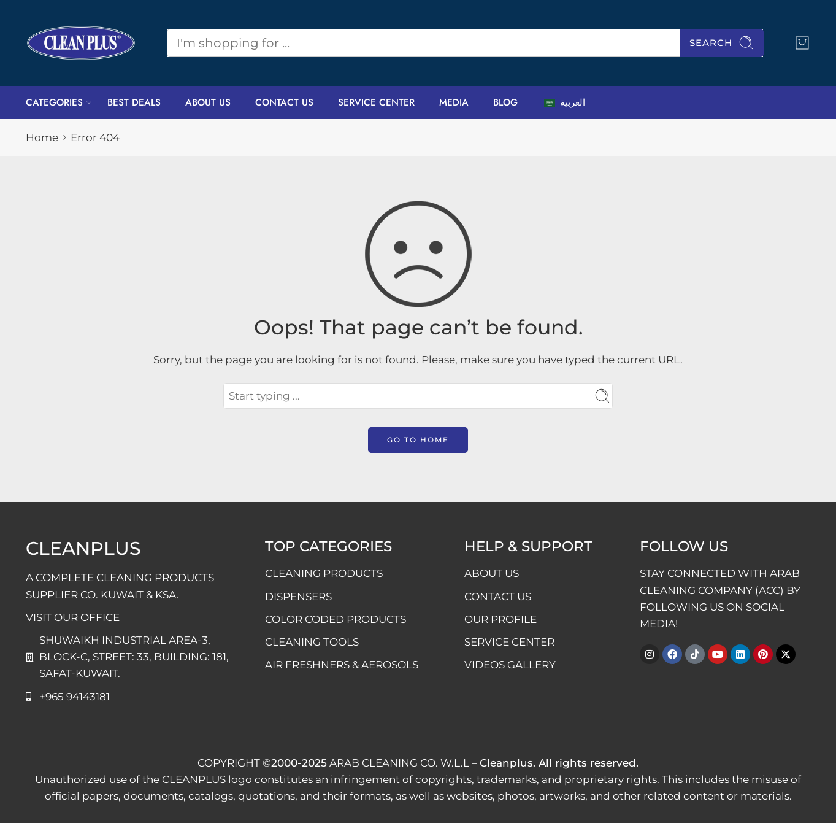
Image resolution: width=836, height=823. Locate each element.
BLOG (505, 102)
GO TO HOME (418, 439)
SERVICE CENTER (376, 102)
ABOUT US (208, 102)
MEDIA (454, 102)
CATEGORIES (54, 102)
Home (42, 137)
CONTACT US (284, 102)
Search (721, 42)
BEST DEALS (134, 102)
